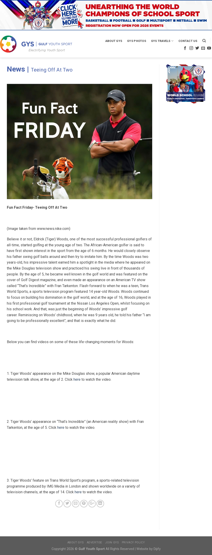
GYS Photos (136, 41)
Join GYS (112, 542)
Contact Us (187, 41)
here (77, 379)
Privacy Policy (133, 542)
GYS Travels (162, 41)
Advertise (94, 542)
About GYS (113, 41)
